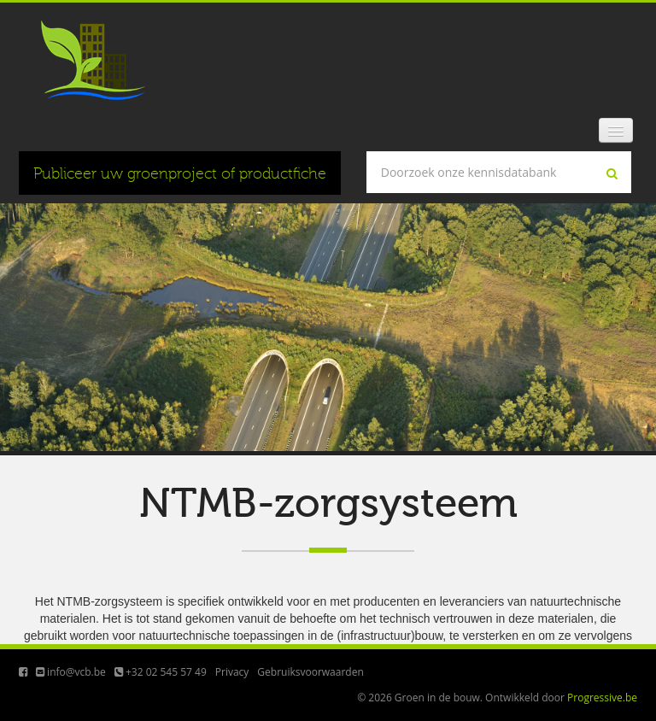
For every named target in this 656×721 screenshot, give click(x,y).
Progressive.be (602, 697)
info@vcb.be (71, 672)
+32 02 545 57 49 (160, 672)
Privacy (232, 672)
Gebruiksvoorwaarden (310, 672)
